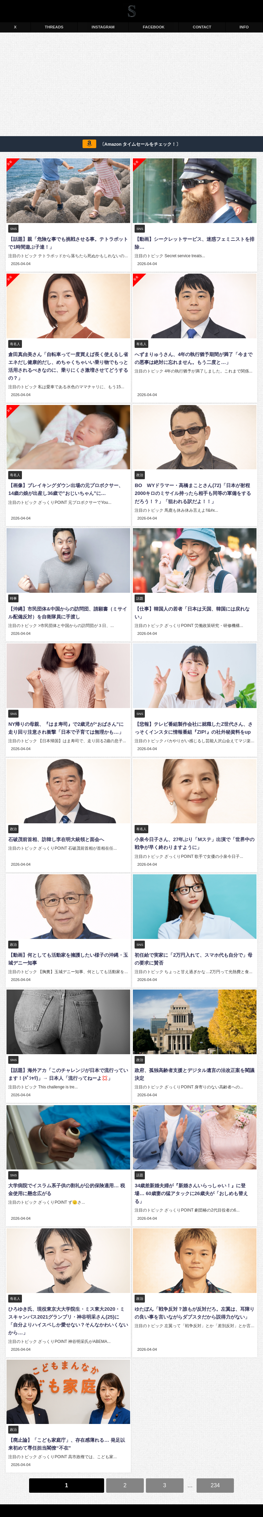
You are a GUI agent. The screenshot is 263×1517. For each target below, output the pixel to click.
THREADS (54, 27)
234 (215, 1466)
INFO (244, 27)
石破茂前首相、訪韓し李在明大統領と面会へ (55, 834)
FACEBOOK (153, 27)
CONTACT (202, 27)
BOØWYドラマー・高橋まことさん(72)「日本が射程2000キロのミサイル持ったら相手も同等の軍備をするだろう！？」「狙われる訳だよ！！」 (194, 491)
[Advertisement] (131, 85)
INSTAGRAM (103, 27)
